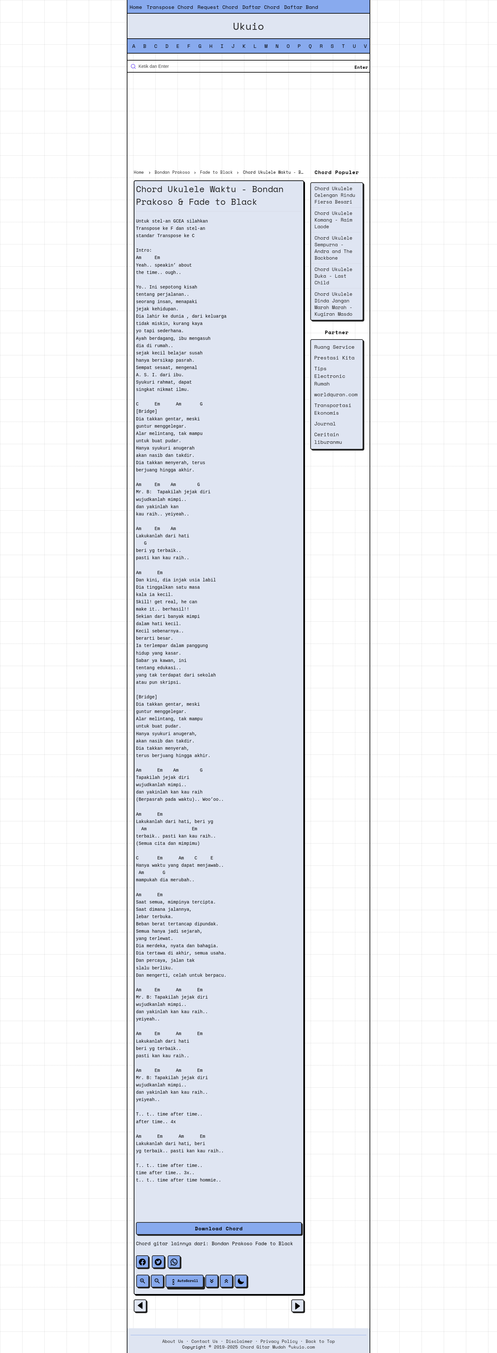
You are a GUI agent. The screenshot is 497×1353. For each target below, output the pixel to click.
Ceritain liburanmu (328, 438)
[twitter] (158, 1261)
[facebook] (142, 1261)
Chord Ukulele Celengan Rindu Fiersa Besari (334, 195)
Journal (325, 423)
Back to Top (320, 1341)
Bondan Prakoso (232, 1243)
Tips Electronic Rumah (329, 376)
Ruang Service (334, 347)
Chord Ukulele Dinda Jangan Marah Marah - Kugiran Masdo (333, 303)
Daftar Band (301, 7)
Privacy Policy (279, 1341)
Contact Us (204, 1341)
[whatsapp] (174, 1261)
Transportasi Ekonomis (333, 409)
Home (136, 7)
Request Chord (217, 7)
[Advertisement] (248, 121)
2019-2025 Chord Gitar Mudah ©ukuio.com (264, 1347)
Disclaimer (239, 1341)
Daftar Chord (261, 7)
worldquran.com (336, 394)
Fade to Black (274, 1243)
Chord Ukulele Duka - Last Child (333, 276)
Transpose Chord (169, 7)
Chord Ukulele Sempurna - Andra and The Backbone (333, 247)
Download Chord (219, 1228)
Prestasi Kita (334, 357)
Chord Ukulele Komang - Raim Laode (333, 220)
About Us (173, 1341)
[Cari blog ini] (248, 66)
